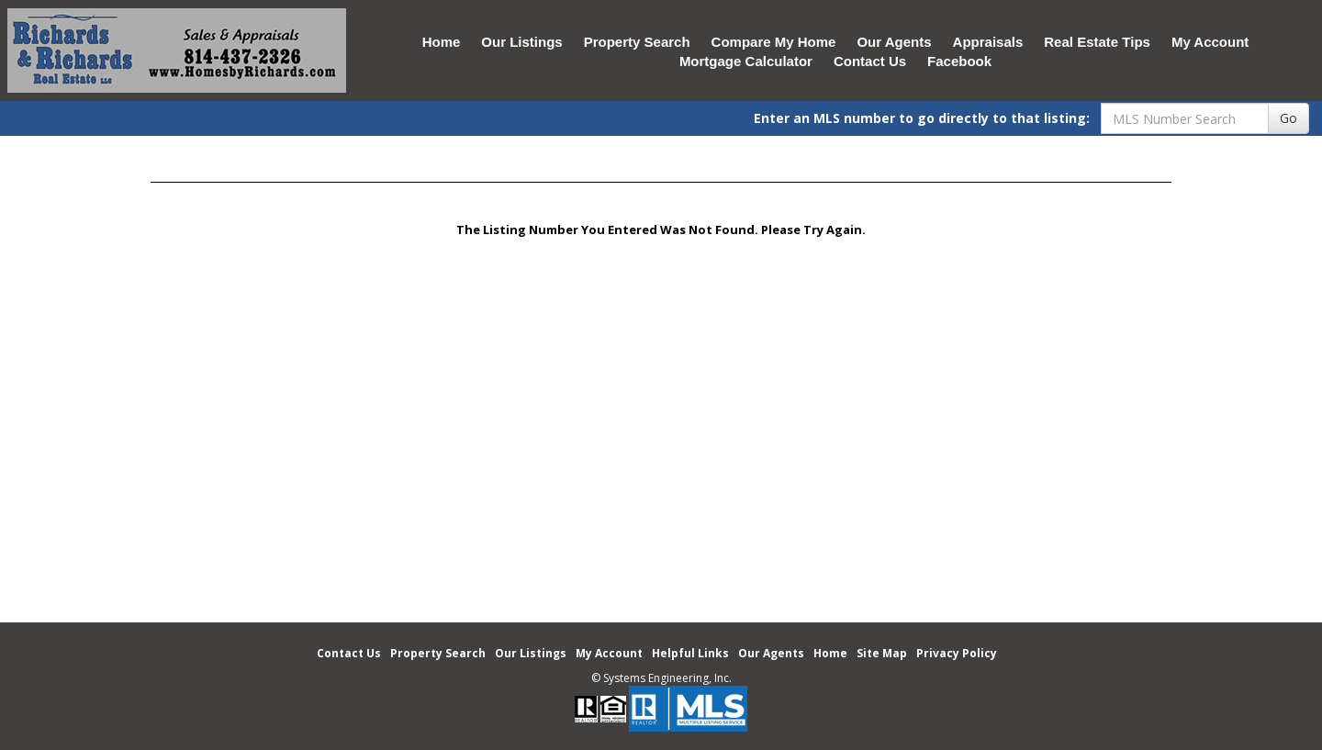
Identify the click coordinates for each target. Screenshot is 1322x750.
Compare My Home (773, 42)
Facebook (959, 61)
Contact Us (870, 61)
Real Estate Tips (1097, 42)
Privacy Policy (956, 653)
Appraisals (988, 42)
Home (441, 42)
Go (1288, 118)
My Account (1210, 42)
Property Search (637, 42)
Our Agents (894, 42)
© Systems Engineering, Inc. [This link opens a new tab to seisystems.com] (661, 678)
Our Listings (521, 42)
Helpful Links (690, 653)
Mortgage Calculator (745, 61)
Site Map (882, 653)
